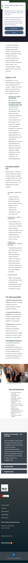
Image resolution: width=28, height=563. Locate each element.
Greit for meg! (14, 28)
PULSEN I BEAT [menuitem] (5, 505)
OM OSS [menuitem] (3, 508)
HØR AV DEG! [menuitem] (4, 517)
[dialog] (14, 19)
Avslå (14, 32)
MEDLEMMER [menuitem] (4, 514)
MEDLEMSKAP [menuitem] (5, 511)
